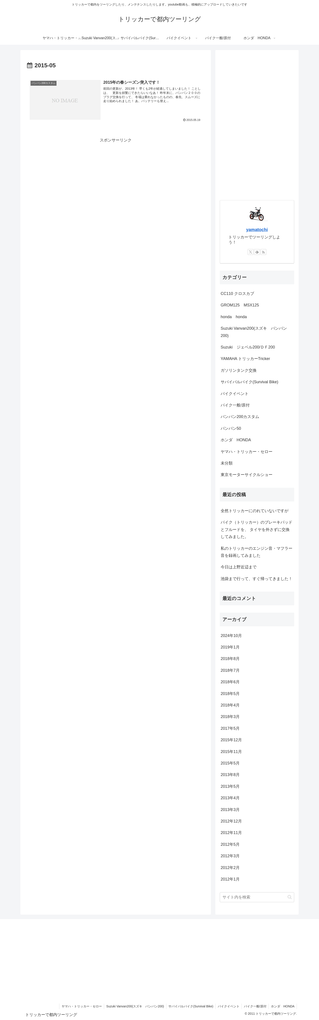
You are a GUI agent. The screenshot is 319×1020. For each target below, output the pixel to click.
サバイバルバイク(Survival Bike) (190, 1006)
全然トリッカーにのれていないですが (254, 511)
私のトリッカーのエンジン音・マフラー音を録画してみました (256, 552)
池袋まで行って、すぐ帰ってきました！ (256, 579)
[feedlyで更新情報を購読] (257, 252)
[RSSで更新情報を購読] (263, 252)
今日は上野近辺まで (239, 567)
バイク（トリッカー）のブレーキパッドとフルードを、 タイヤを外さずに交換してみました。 (256, 529)
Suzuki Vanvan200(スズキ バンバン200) (134, 1006)
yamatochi (257, 229)
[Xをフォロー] (250, 252)
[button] (290, 897)
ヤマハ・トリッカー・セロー (80, 1006)
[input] (257, 897)
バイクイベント (228, 1006)
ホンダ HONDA (282, 1006)
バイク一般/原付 (255, 1006)
